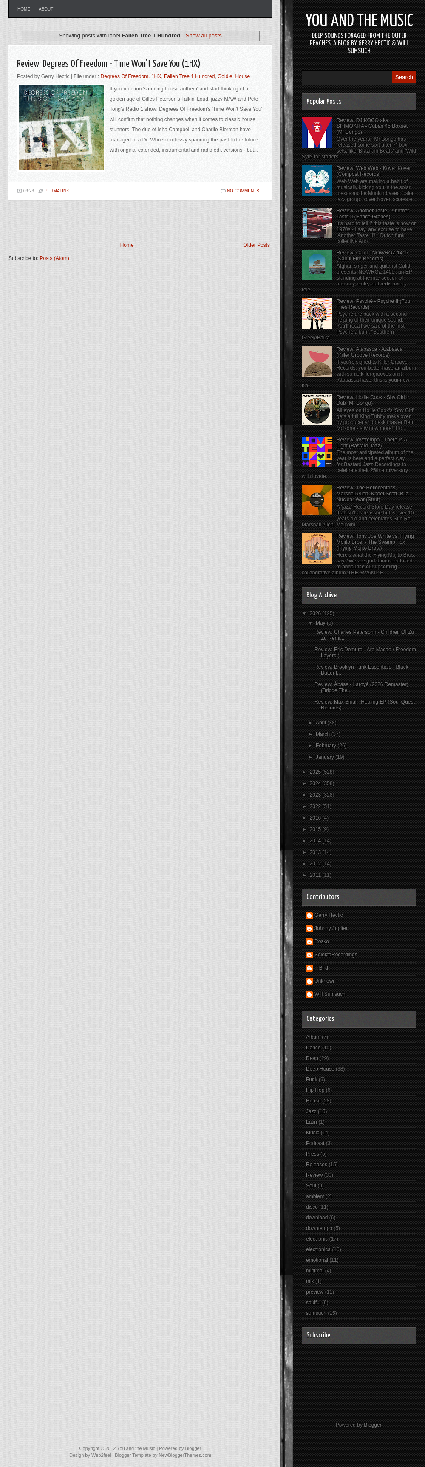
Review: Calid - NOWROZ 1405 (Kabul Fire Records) (372, 256)
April (321, 723)
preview (314, 1292)
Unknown (325, 981)
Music (312, 1133)
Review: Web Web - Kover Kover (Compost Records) (374, 171)
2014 (316, 841)
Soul (311, 1186)
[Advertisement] (107, 221)
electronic (317, 1239)
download (317, 1218)
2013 (316, 852)
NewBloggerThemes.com (185, 1455)
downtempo (319, 1228)
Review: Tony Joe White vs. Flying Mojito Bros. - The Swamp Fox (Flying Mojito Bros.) (375, 542)
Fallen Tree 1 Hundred (189, 76)
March (324, 734)
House (242, 76)
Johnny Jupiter (331, 928)
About (46, 9)
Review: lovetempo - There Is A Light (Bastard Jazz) (372, 443)
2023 (316, 795)
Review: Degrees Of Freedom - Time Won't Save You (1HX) (109, 64)
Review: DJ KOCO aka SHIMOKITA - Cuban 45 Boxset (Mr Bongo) (372, 126)
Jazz (311, 1111)
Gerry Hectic (328, 915)
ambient (315, 1196)
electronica (318, 1249)
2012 (316, 864)
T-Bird (321, 968)
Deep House (320, 1069)
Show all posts (204, 35)
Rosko (321, 941)
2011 (316, 875)
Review (314, 1175)
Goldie (225, 76)
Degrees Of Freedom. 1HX (131, 76)
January (325, 757)
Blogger (372, 1425)
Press (312, 1154)
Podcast (315, 1143)
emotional (317, 1260)
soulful (313, 1303)
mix (310, 1281)
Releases (316, 1164)
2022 (316, 806)
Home (23, 9)
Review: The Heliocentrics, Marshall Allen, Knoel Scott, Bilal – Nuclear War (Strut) (375, 494)
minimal (314, 1271)
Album (313, 1037)
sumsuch (316, 1313)
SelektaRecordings (335, 955)
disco (312, 1207)
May (321, 623)
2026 (316, 613)
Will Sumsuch (330, 994)
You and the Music (359, 21)
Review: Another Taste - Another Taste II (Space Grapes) (373, 214)
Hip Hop (315, 1090)
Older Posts (256, 245)
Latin (311, 1122)
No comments (243, 191)
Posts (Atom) (54, 258)
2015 (316, 829)
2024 (316, 783)
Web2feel (101, 1455)
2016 (316, 818)
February (326, 746)
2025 (316, 772)
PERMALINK (57, 191)
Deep (312, 1058)
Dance (313, 1048)
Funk (311, 1080)
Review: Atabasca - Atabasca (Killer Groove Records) (369, 352)
